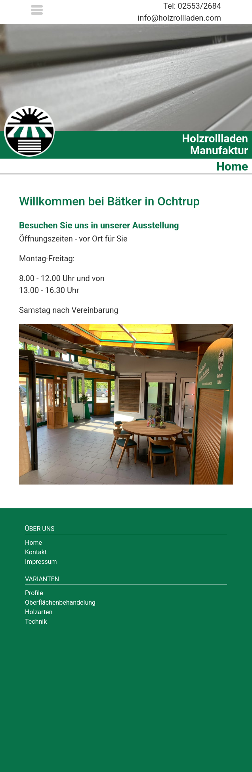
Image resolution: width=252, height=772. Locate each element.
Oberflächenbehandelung (60, 602)
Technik (36, 621)
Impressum (41, 561)
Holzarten (38, 612)
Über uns (40, 529)
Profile (34, 593)
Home (33, 542)
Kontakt (36, 552)
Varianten (42, 579)
